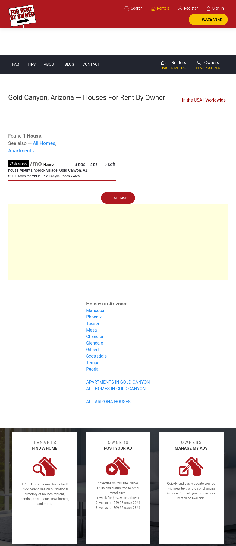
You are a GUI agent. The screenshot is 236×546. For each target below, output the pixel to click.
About (50, 37)
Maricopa (95, 283)
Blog (69, 37)
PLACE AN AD (208, 20)
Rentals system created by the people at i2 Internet (175, 528)
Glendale (94, 315)
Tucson (93, 296)
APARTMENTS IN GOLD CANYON (118, 354)
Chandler (94, 309)
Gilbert (92, 322)
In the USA (192, 72)
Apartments (21, 123)
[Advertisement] (118, 214)
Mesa (91, 302)
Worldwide (215, 72)
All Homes (44, 116)
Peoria (92, 341)
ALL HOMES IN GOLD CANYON (116, 361)
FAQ (15, 37)
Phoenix (94, 289)
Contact (91, 37)
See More (118, 170)
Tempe (92, 335)
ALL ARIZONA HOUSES (108, 374)
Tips (31, 37)
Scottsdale (96, 328)
